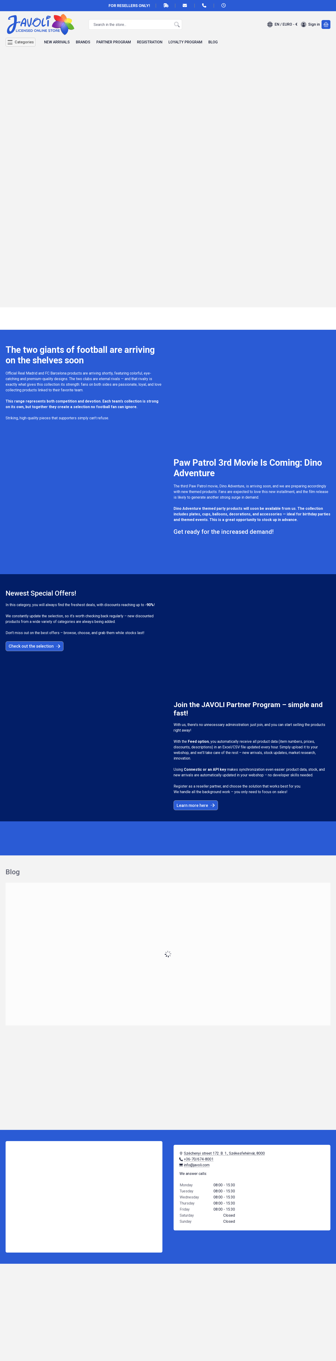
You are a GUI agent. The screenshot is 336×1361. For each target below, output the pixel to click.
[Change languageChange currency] (282, 24)
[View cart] (326, 24)
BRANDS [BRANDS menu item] (83, 42)
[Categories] (20, 42)
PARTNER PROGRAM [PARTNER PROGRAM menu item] (113, 42)
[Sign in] (310, 24)
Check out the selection (34, 646)
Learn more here (196, 805)
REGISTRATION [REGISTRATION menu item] (149, 42)
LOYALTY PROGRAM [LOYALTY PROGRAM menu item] (185, 42)
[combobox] (135, 24)
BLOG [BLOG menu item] (213, 42)
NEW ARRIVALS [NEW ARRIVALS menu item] (57, 42)
